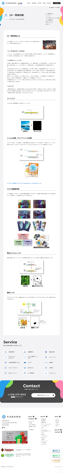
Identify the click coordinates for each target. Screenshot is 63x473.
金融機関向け (28, 352)
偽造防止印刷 (49, 352)
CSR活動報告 (31, 429)
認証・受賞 (57, 420)
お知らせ (57, 425)
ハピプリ (27, 362)
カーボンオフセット (44, 435)
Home (28, 3)
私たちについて (31, 421)
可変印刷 (48, 362)
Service (39, 3)
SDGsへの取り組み (32, 424)
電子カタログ (28, 368)
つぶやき (57, 419)
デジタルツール (49, 373)
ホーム (49, 7)
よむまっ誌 (57, 424)
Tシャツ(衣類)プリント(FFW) (30, 357)
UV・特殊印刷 (28, 373)
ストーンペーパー (50, 357)
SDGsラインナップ (10, 373)
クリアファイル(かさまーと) (9, 357)
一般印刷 (48, 368)
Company (34, 3)
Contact (57, 3)
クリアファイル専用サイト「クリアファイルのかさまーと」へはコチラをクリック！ (24, 183)
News (44, 3)
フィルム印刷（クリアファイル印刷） (53, 18)
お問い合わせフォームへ (45, 395)
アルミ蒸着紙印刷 (49, 20)
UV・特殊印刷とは (49, 13)
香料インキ (48, 24)
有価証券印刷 (9, 352)
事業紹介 (52, 7)
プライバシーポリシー (58, 466)
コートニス (48, 15)
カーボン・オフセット (11, 368)
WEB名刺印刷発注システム (12, 362)
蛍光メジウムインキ (49, 22)
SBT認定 (30, 422)
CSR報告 (56, 422)
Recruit (49, 3)
